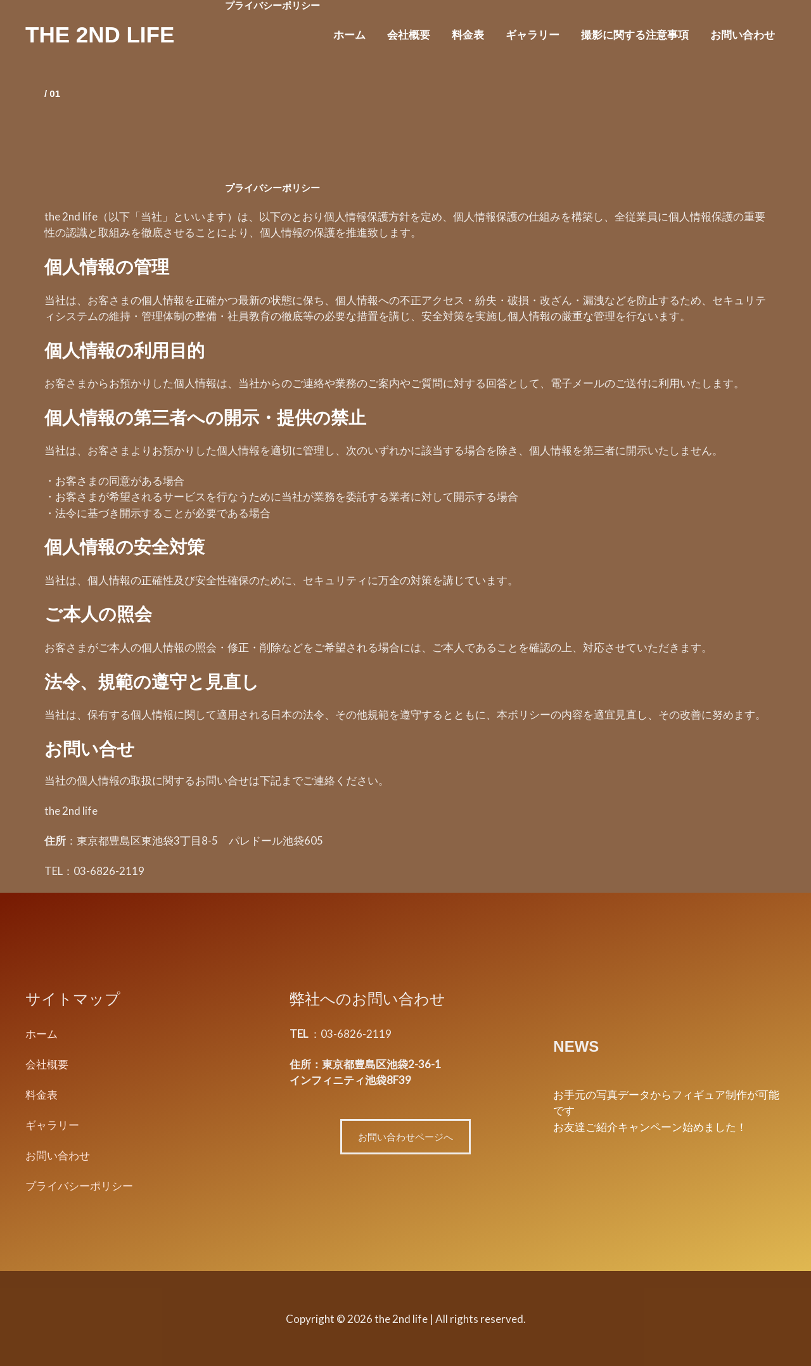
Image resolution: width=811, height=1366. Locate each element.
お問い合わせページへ (405, 1136)
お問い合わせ (742, 34)
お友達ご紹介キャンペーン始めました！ (650, 1126)
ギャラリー (532, 34)
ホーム (349, 34)
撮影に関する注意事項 (635, 34)
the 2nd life (99, 34)
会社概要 (408, 34)
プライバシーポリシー (79, 1184)
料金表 (468, 34)
